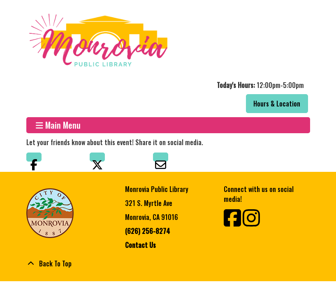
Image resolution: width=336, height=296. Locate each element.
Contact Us (140, 245)
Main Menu (58, 125)
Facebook (34, 157)
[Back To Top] (168, 263)
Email (160, 157)
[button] (167, 85)
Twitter (97, 157)
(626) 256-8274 (147, 231)
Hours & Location (276, 104)
